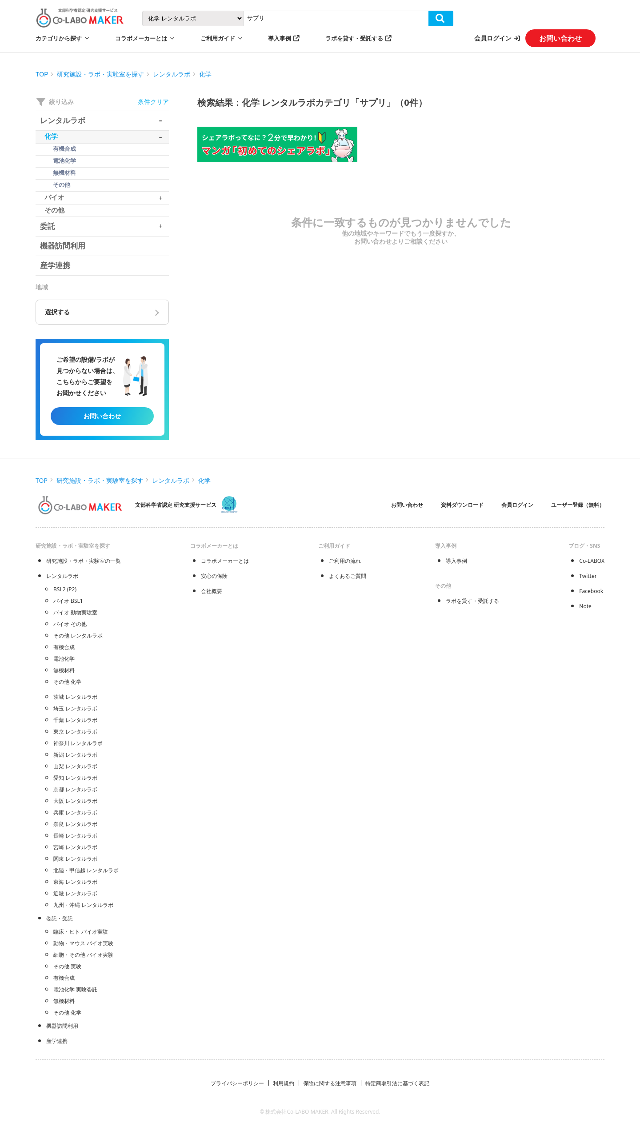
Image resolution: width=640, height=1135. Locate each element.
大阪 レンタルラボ (75, 801)
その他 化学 (67, 682)
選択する (57, 312)
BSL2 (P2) (64, 589)
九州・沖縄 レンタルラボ (83, 905)
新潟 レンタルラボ (75, 754)
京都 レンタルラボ (75, 789)
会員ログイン (493, 38)
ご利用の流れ (345, 561)
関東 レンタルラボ (75, 858)
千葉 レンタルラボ (75, 720)
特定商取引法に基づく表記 (397, 1083)
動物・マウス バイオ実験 (83, 943)
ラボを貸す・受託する (354, 38)
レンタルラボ (171, 74)
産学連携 (57, 1041)
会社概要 (211, 591)
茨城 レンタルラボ (75, 697)
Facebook (591, 591)
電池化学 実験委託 (75, 989)
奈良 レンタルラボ (75, 824)
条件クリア (153, 101)
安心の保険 (214, 576)
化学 (205, 74)
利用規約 (283, 1083)
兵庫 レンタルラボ (75, 812)
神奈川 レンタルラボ (78, 743)
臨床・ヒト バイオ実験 (80, 931)
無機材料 (64, 670)
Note (585, 606)
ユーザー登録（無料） (577, 505)
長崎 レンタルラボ (75, 835)
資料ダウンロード (462, 505)
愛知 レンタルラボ (75, 778)
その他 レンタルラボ (78, 635)
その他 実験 (67, 966)
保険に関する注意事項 (329, 1083)
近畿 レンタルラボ (75, 893)
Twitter (587, 576)
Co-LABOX (591, 561)
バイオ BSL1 (68, 601)
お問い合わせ (560, 38)
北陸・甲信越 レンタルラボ (86, 870)
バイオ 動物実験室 (75, 612)
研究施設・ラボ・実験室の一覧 (83, 561)
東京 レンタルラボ (75, 731)
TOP (42, 74)
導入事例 (279, 38)
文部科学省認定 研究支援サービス (175, 505)
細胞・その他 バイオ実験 (83, 955)
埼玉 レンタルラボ (75, 708)
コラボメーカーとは (225, 561)
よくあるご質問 (347, 576)
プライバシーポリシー (237, 1083)
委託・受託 (59, 918)
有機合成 (64, 647)
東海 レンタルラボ (75, 882)
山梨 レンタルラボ (75, 766)
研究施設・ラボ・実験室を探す (100, 74)
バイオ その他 (70, 624)
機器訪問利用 (62, 1026)
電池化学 (64, 658)
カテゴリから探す (59, 38)
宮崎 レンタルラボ (75, 847)
